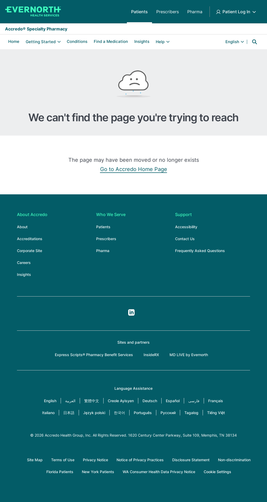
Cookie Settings (217, 471)
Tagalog (191, 412)
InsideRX (151, 354)
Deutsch (150, 400)
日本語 (68, 412)
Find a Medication (111, 41)
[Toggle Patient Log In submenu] (254, 11)
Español (173, 400)
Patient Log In (236, 11)
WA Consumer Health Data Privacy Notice (159, 471)
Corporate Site (29, 250)
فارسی (193, 400)
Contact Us (185, 238)
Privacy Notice (95, 460)
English (50, 400)
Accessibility (186, 227)
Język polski (94, 412)
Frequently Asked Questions (200, 250)
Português (143, 412)
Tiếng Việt (216, 412)
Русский (168, 412)
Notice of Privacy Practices (140, 460)
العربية (70, 400)
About (22, 227)
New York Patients (98, 471)
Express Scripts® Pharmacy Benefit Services (94, 354)
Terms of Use (62, 460)
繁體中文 (91, 400)
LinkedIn (131, 312)
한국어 (119, 412)
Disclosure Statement (191, 460)
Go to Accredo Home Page (133, 169)
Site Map (35, 460)
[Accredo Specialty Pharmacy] (33, 11)
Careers (24, 262)
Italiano (48, 412)
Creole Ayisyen (121, 400)
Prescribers (167, 11)
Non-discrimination (234, 460)
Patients (139, 11)
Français (215, 400)
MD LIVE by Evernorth (189, 354)
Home (13, 41)
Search (254, 41)
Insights (141, 41)
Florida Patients (59, 471)
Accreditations (29, 238)
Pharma (194, 11)
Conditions (77, 41)
